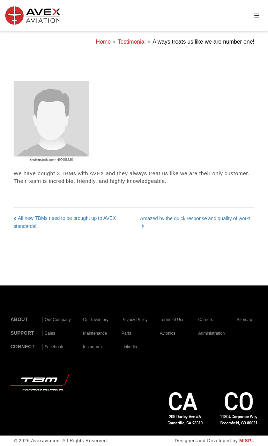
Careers (205, 319)
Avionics (167, 333)
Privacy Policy (134, 319)
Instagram (92, 346)
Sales (50, 333)
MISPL (246, 440)
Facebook (54, 346)
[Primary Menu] (257, 15)
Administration (211, 333)
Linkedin (129, 346)
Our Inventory (96, 319)
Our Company (58, 319)
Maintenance (95, 333)
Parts (126, 333)
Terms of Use (172, 319)
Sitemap (244, 319)
